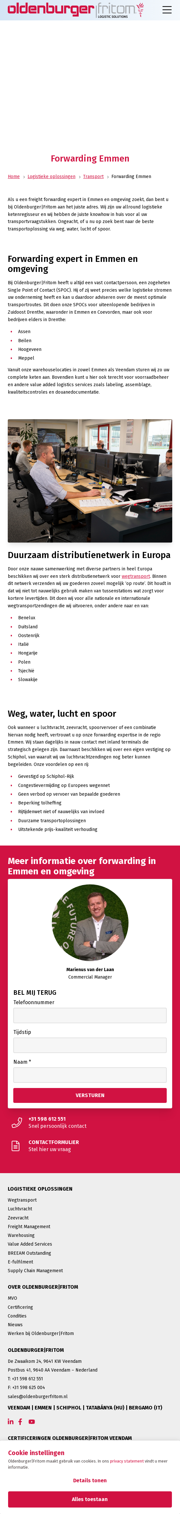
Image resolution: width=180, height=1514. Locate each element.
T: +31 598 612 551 (25, 1379)
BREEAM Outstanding (29, 1253)
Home (14, 176)
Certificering (20, 1307)
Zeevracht (18, 1218)
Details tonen (90, 1480)
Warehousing (21, 1235)
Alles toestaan (90, 1499)
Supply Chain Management (35, 1270)
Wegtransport (22, 1200)
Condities (17, 1316)
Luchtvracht (20, 1209)
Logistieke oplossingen (51, 176)
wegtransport (136, 576)
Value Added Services (30, 1244)
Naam (22, 1062)
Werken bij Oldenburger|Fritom (41, 1333)
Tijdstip (22, 1032)
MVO (12, 1298)
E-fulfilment (20, 1262)
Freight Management (29, 1226)
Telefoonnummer (33, 1002)
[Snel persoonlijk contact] (90, 1123)
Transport (93, 176)
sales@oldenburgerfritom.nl (38, 1396)
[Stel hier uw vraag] (90, 1146)
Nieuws (15, 1325)
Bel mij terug (34, 992)
